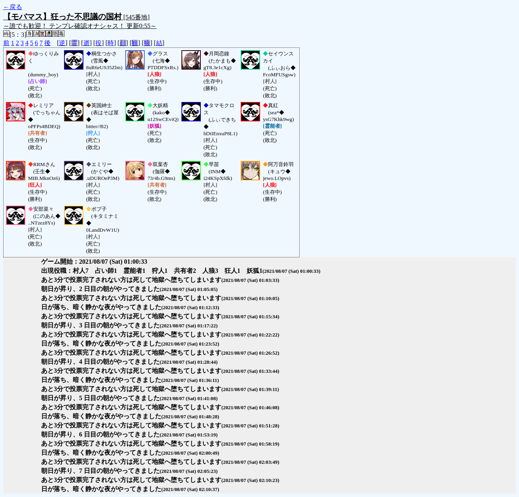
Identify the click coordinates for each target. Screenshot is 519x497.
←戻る (12, 7)
